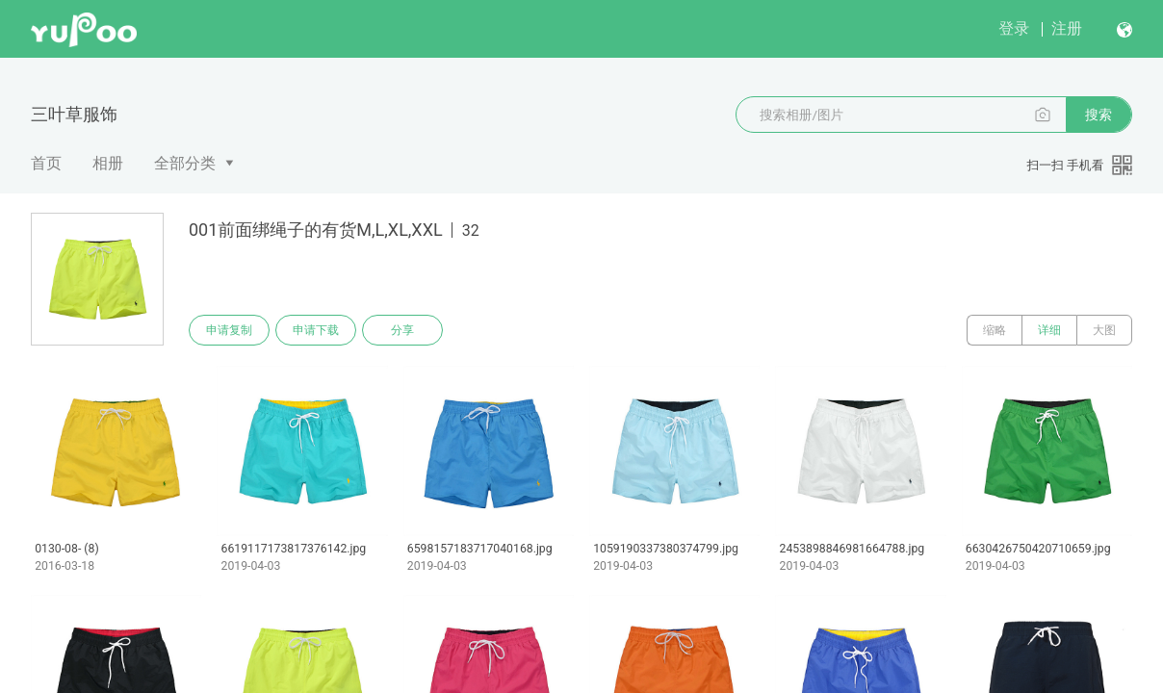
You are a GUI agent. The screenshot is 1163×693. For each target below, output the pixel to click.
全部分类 (185, 163)
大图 (1104, 330)
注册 (1066, 28)
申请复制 (229, 330)
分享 (402, 330)
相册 (107, 163)
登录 (1013, 28)
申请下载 (316, 330)
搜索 (1098, 114)
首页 (46, 163)
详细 (1049, 330)
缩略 (994, 330)
